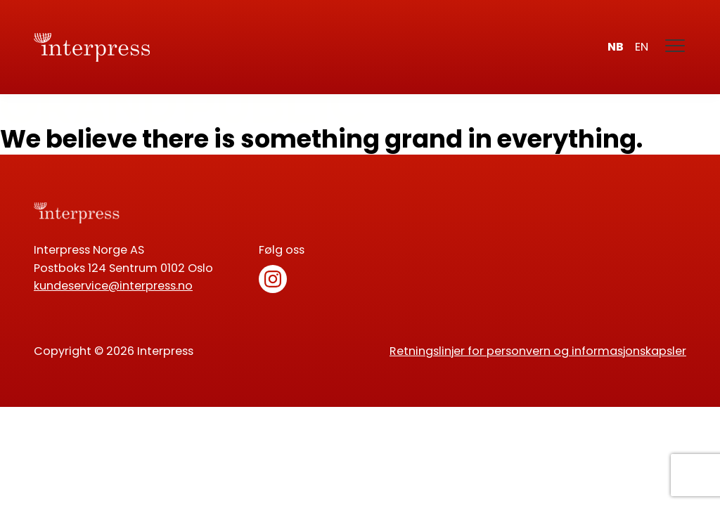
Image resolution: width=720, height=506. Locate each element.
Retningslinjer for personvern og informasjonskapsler (538, 351)
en (641, 47)
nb (616, 47)
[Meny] (675, 47)
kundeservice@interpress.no (113, 286)
